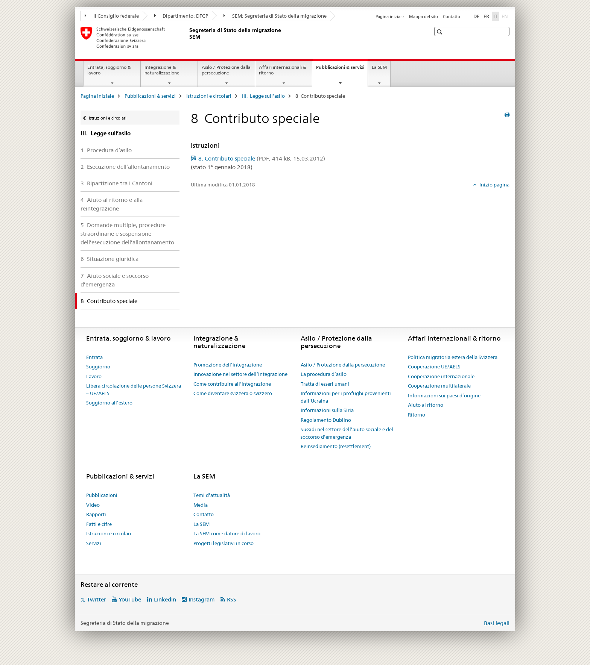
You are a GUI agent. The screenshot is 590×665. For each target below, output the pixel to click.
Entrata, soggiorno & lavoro (109, 70)
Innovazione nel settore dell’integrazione (240, 374)
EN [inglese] (505, 15)
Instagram (202, 599)
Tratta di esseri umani (325, 384)
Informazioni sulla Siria (327, 410)
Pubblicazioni (101, 495)
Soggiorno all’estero (109, 403)
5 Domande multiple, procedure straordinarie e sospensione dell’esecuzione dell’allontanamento (127, 233)
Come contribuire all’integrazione (232, 384)
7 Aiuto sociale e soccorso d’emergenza (115, 280)
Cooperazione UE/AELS (434, 367)
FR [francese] (486, 16)
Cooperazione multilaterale (439, 386)
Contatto (451, 16)
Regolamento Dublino (326, 420)
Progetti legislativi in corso (223, 543)
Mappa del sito (423, 16)
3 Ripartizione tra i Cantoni (116, 183)
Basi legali (496, 623)
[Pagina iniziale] (188, 37)
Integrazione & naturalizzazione (161, 70)
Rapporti (96, 514)
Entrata (94, 357)
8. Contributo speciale (261, 158)
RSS (231, 599)
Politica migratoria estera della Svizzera (452, 357)
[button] (440, 31)
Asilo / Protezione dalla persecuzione (226, 70)
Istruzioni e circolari (208, 96)
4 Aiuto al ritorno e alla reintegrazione (112, 204)
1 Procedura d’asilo (106, 150)
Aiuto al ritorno (425, 405)
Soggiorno (98, 367)
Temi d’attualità (211, 495)
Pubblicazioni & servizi (342, 69)
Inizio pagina (493, 185)
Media (200, 505)
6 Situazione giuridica (109, 258)
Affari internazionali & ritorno (282, 70)
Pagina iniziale (390, 16)
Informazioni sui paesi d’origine (444, 395)
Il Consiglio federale (112, 15)
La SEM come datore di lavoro (226, 533)
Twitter (96, 599)
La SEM (379, 67)
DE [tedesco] (476, 16)
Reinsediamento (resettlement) (336, 446)
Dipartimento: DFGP (181, 15)
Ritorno (416, 415)
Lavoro (94, 376)
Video (93, 505)
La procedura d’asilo (324, 374)
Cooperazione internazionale (441, 376)
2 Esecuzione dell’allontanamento (125, 166)
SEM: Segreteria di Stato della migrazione (275, 15)
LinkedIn (165, 599)
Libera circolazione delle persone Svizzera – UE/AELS (133, 389)
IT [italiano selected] (495, 16)
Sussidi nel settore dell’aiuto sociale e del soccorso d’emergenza (347, 433)
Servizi (93, 543)
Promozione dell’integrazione (227, 365)
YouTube (130, 599)
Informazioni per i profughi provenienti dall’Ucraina (346, 397)
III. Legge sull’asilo (263, 96)
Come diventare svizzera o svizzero (232, 393)
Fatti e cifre (99, 524)
